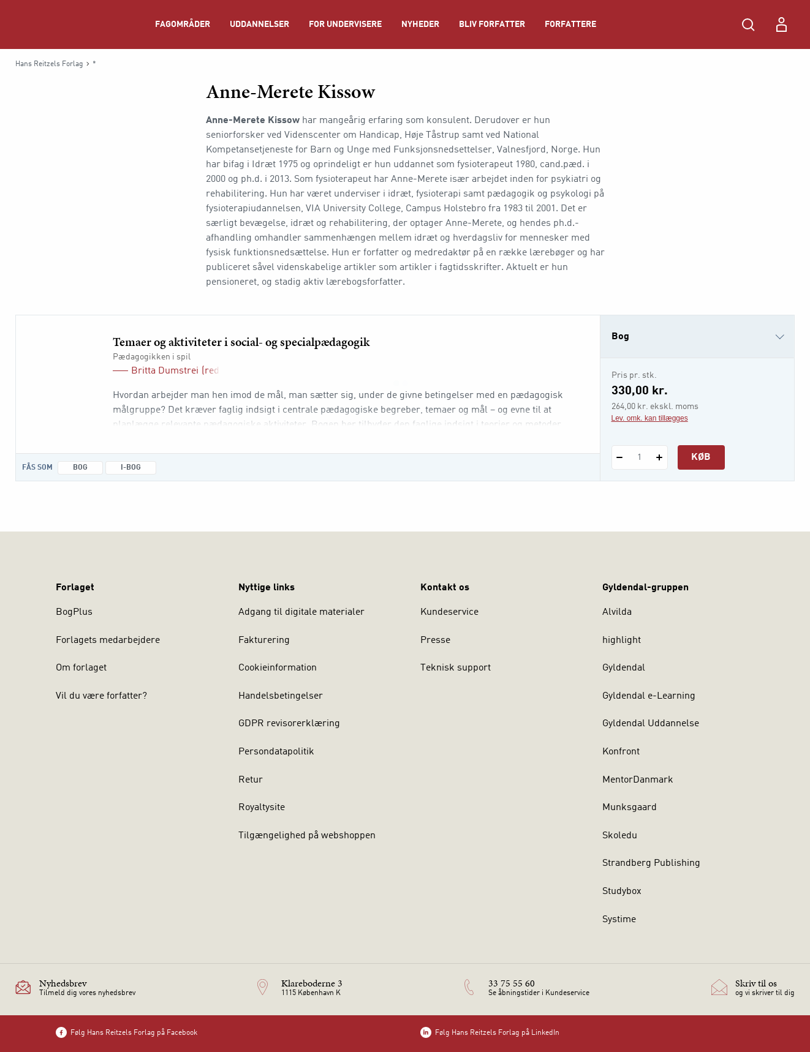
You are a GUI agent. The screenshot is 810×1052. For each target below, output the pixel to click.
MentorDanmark (637, 780)
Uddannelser (259, 24)
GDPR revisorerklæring (289, 724)
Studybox (622, 891)
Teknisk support (455, 668)
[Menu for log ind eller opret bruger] (781, 24)
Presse (435, 640)
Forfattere (570, 24)
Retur (250, 780)
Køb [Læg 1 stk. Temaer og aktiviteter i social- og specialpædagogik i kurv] (701, 457)
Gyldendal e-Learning (648, 696)
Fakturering (264, 640)
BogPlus (74, 612)
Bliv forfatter (492, 24)
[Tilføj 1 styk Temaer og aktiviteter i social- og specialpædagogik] (659, 457)
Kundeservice (449, 612)
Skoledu (619, 836)
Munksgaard (629, 808)
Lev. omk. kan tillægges (649, 418)
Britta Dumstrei (165, 371)
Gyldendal (623, 668)
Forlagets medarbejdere (108, 640)
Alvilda (617, 612)
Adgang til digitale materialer (301, 612)
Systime (619, 920)
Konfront (621, 752)
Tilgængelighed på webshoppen (307, 836)
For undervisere (345, 24)
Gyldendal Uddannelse (650, 724)
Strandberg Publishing (651, 863)
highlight (621, 640)
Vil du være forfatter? (101, 696)
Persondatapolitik (276, 752)
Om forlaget (81, 668)
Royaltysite (261, 808)
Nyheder (420, 24)
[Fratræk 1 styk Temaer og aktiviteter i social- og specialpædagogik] (619, 457)
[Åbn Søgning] (748, 24)
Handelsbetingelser (280, 696)
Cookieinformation (277, 668)
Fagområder (182, 24)
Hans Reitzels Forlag (49, 64)
